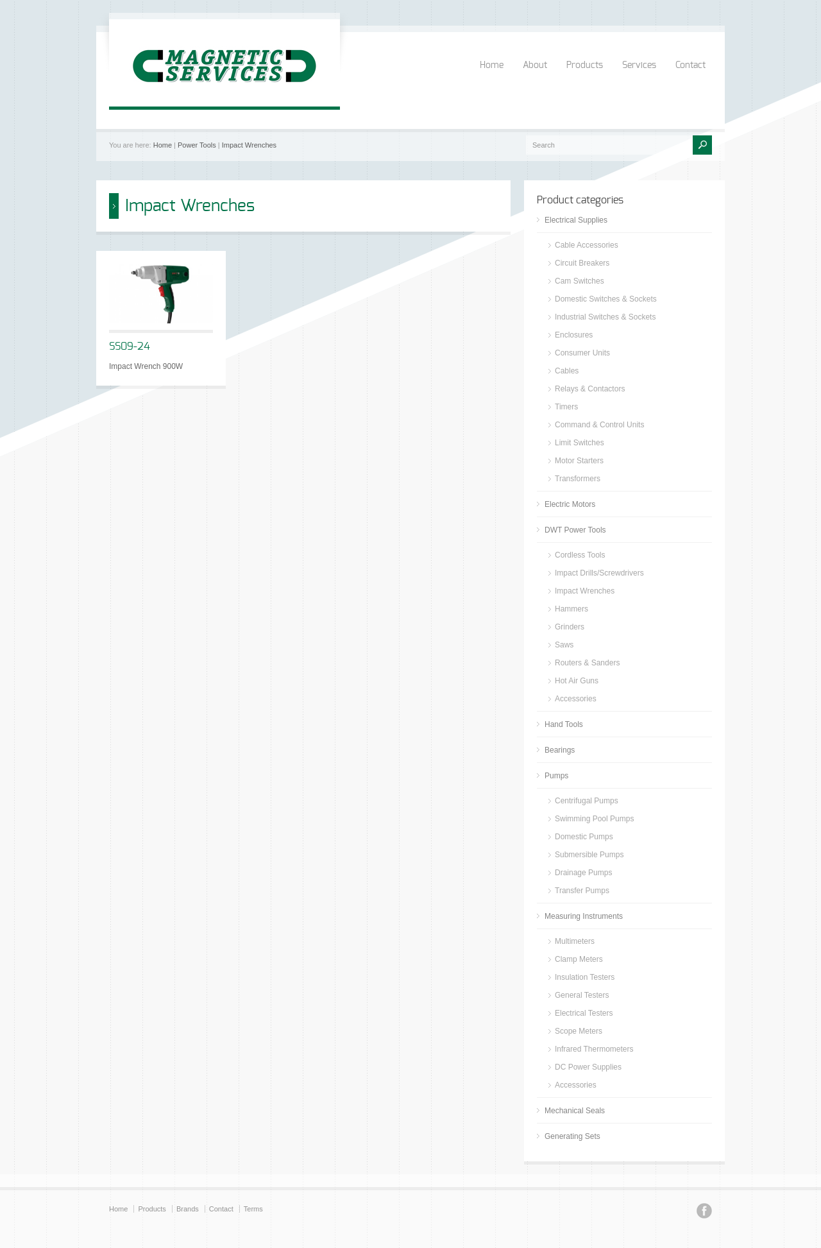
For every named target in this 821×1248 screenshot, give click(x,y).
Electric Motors (570, 504)
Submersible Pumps (589, 854)
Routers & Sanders (587, 662)
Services (639, 65)
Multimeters (575, 941)
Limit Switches (579, 442)
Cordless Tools (580, 555)
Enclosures (574, 334)
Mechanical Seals (575, 1110)
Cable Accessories (586, 245)
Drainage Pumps (583, 872)
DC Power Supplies (588, 1067)
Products (584, 65)
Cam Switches (579, 281)
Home (492, 65)
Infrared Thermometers (594, 1049)
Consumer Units (582, 352)
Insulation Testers (584, 977)
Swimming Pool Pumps (594, 818)
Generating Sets (572, 1136)
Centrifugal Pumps (586, 800)
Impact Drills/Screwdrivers (599, 572)
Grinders (569, 626)
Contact (690, 65)
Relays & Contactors (590, 388)
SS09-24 (129, 346)
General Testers (582, 995)
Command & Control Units (599, 424)
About (535, 65)
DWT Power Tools (575, 530)
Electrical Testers (584, 1013)
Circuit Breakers (582, 263)
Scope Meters (578, 1031)
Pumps (556, 775)
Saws (564, 644)
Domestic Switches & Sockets (606, 299)
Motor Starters (579, 460)
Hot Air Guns (576, 680)
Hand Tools (564, 724)
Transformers (577, 478)
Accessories (576, 698)
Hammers (571, 608)
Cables (567, 370)
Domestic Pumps (584, 836)
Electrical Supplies (576, 220)
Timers (566, 406)
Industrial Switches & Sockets (605, 316)
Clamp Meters (579, 959)
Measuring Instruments (584, 916)
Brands (187, 1209)
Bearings (560, 750)
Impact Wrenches (249, 145)
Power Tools (197, 145)
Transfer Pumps (582, 890)
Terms (253, 1209)
